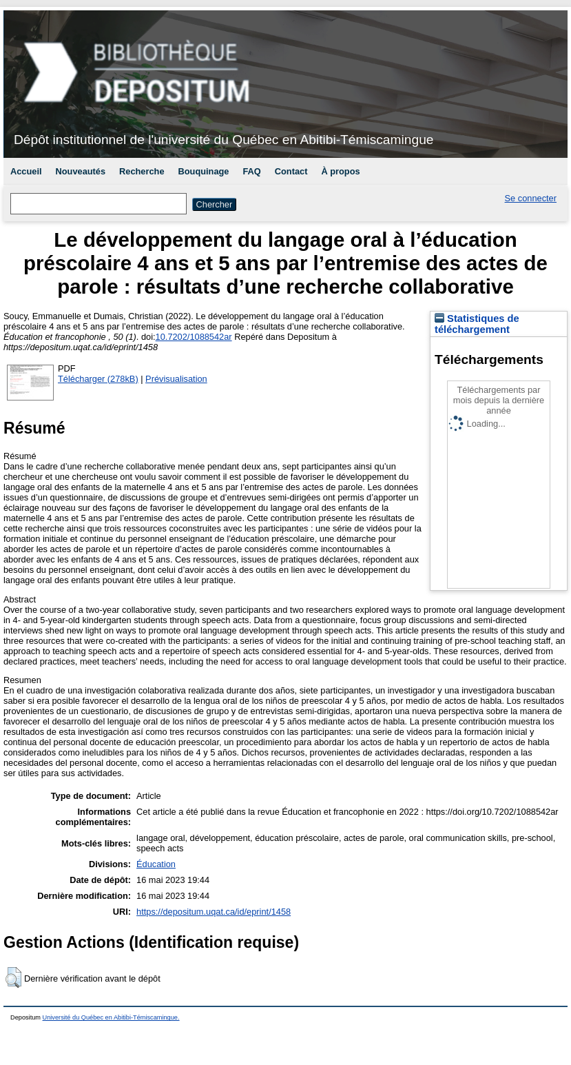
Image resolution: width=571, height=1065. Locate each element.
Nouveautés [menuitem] (81, 171)
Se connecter (531, 198)
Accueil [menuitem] (26, 171)
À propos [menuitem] (340, 171)
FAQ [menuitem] (251, 171)
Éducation (156, 864)
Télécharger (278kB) (98, 379)
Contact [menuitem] (291, 171)
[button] (13, 977)
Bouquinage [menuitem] (203, 171)
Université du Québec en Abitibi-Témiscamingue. (111, 1017)
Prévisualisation (176, 379)
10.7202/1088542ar (194, 337)
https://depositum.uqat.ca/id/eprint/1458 (213, 911)
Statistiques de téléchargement (477, 324)
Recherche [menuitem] (141, 171)
